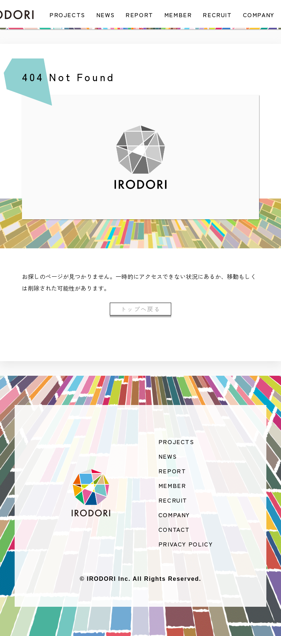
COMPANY (258, 14)
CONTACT (174, 529)
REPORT (139, 14)
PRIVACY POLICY (185, 544)
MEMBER (178, 14)
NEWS (105, 14)
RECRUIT (217, 14)
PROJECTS (67, 14)
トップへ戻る (140, 308)
